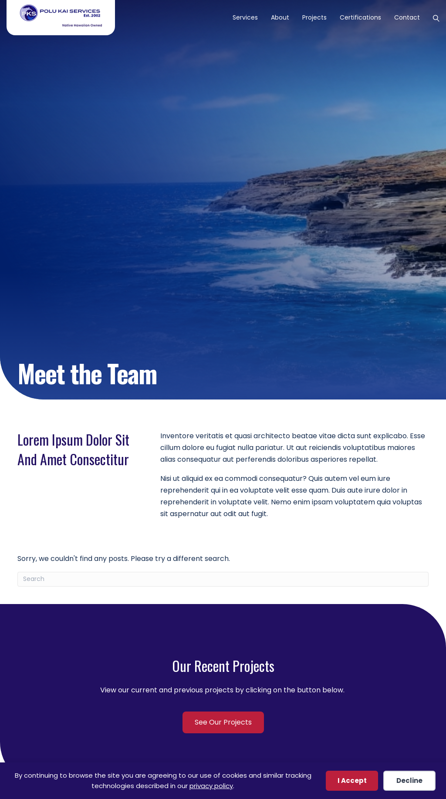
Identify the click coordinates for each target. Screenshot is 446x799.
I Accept (352, 780)
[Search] (432, 17)
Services (245, 17)
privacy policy (211, 785)
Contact (407, 17)
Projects (314, 17)
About (280, 17)
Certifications (360, 17)
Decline (409, 780)
